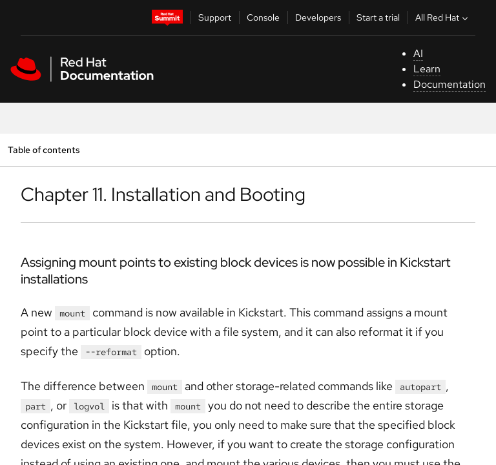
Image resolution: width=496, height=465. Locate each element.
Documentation (449, 84)
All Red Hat (443, 17)
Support (214, 17)
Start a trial (378, 17)
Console (263, 17)
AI (418, 53)
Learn (426, 69)
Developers (318, 17)
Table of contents (43, 149)
